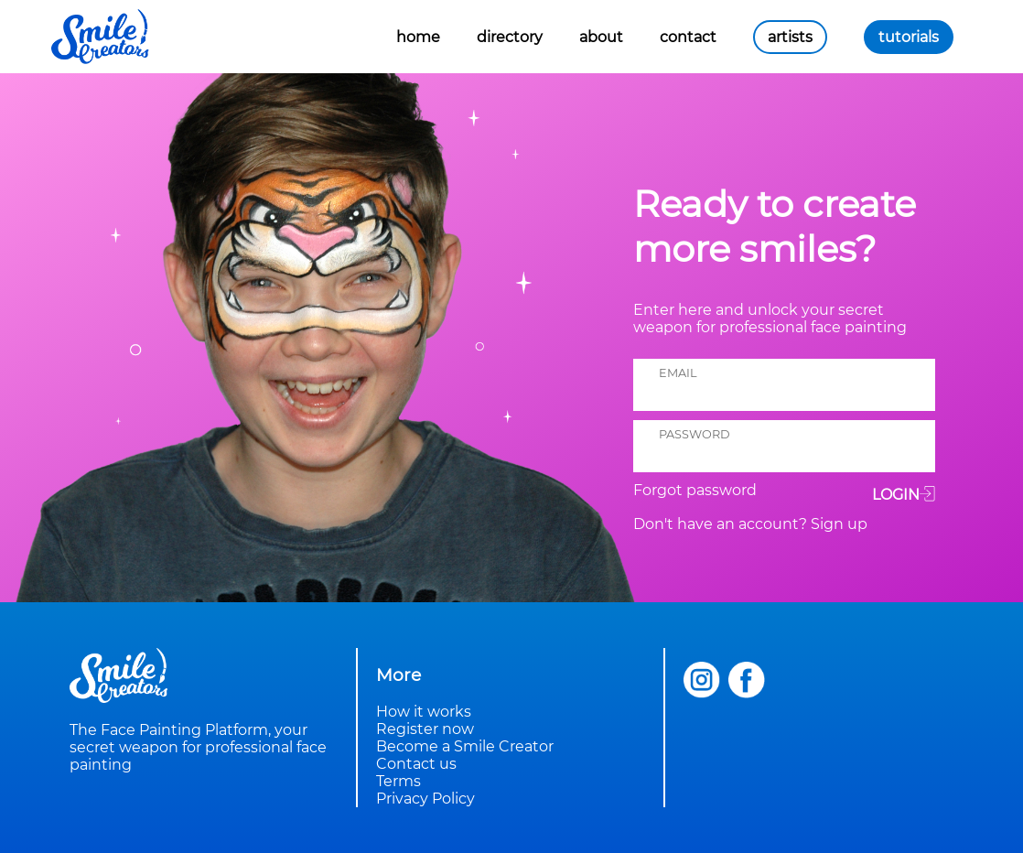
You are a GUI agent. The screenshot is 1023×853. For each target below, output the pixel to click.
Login (903, 494)
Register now (425, 729)
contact (688, 37)
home (418, 37)
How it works (423, 711)
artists (790, 37)
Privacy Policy (425, 798)
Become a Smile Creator (465, 746)
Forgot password (695, 490)
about (601, 37)
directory (510, 37)
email (678, 373)
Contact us (416, 763)
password (694, 434)
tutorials (908, 37)
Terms (398, 781)
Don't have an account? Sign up (750, 524)
